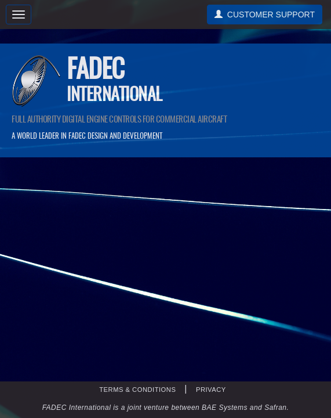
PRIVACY (211, 389)
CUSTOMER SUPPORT (264, 14)
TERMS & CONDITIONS (137, 389)
